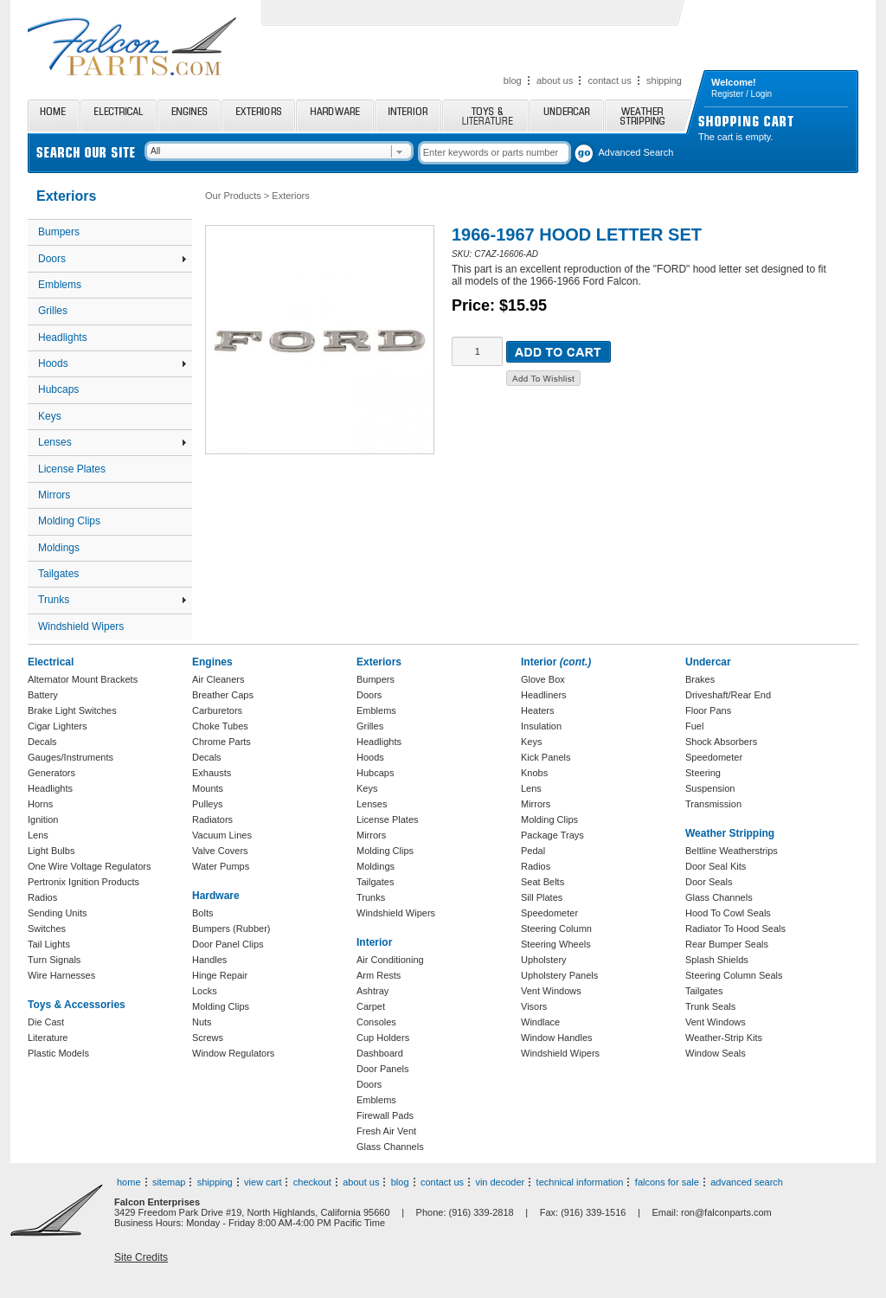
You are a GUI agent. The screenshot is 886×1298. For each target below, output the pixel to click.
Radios (42, 897)
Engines (189, 116)
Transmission (713, 804)
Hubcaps (58, 389)
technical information (580, 1182)
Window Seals (715, 1053)
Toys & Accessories (76, 1004)
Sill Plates (541, 897)
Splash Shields (716, 959)
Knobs (534, 773)
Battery (43, 695)
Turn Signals (54, 959)
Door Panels (382, 1068)
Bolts (202, 913)
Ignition (43, 819)
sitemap (169, 1182)
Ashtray (372, 991)
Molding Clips (69, 521)
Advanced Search (636, 152)
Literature (47, 1037)
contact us (610, 80)
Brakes (700, 679)
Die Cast (46, 1022)
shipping (664, 80)
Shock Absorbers (721, 741)
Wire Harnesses (61, 975)
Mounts (207, 788)
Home (54, 116)
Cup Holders (382, 1037)
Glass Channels (390, 1146)
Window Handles (557, 1037)
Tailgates (58, 574)
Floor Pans (708, 710)
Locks (204, 991)
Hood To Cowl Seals (728, 913)
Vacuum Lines (222, 835)
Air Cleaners (218, 679)
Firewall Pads (385, 1115)
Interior (408, 116)
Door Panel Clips (228, 944)
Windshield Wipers (81, 626)
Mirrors (54, 495)
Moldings (59, 548)
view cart (262, 1182)
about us (554, 80)
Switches (47, 928)
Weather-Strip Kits (723, 1037)
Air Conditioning (390, 959)
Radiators (212, 819)
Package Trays (552, 835)
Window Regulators (233, 1053)
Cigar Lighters (57, 726)
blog (513, 80)
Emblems (59, 285)
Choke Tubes (220, 726)
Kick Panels (545, 757)
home (129, 1182)
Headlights (62, 337)
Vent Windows (551, 991)
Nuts (202, 1022)
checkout (312, 1182)
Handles (209, 959)
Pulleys (207, 804)
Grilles (52, 311)
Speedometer (549, 913)
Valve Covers (220, 850)
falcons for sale (667, 1182)
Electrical (118, 116)
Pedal (533, 850)
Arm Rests (378, 975)
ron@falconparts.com (726, 1212)
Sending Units (57, 913)
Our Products (233, 195)
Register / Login (741, 94)
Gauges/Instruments (70, 757)
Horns (40, 804)
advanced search (746, 1182)
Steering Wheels (556, 944)
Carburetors (217, 710)
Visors (534, 1006)
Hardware (335, 116)
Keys (49, 416)
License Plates (72, 469)
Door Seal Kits (715, 866)
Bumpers (59, 232)
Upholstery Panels (559, 975)
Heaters (538, 710)
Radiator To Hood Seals (735, 928)
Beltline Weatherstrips (731, 850)
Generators (51, 773)
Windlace (540, 1022)
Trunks (112, 600)
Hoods (112, 363)
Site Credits (141, 1257)
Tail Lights (49, 944)
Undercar (567, 116)
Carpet (370, 1006)
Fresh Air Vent (386, 1131)
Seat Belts (542, 882)
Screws (207, 1037)
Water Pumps (220, 866)
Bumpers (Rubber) (231, 928)
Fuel (694, 726)
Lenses (112, 442)
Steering (703, 773)
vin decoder (499, 1182)
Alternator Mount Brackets (83, 679)
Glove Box (543, 679)
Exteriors (258, 116)
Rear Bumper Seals (726, 944)
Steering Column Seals (734, 975)
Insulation (541, 726)
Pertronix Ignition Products (83, 882)
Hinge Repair (219, 975)
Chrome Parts (221, 741)
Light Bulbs (51, 850)
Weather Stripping (648, 116)
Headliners (544, 695)
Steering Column (556, 928)
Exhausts (211, 773)
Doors (112, 259)
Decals (42, 741)
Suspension (710, 788)
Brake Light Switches (72, 710)
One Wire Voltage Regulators (89, 866)
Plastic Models (58, 1053)
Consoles (376, 1022)
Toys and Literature (485, 116)
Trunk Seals (710, 1006)
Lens (38, 835)
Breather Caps (223, 695)
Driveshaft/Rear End (728, 695)
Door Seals (708, 882)
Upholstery (544, 959)
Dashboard (379, 1053)
